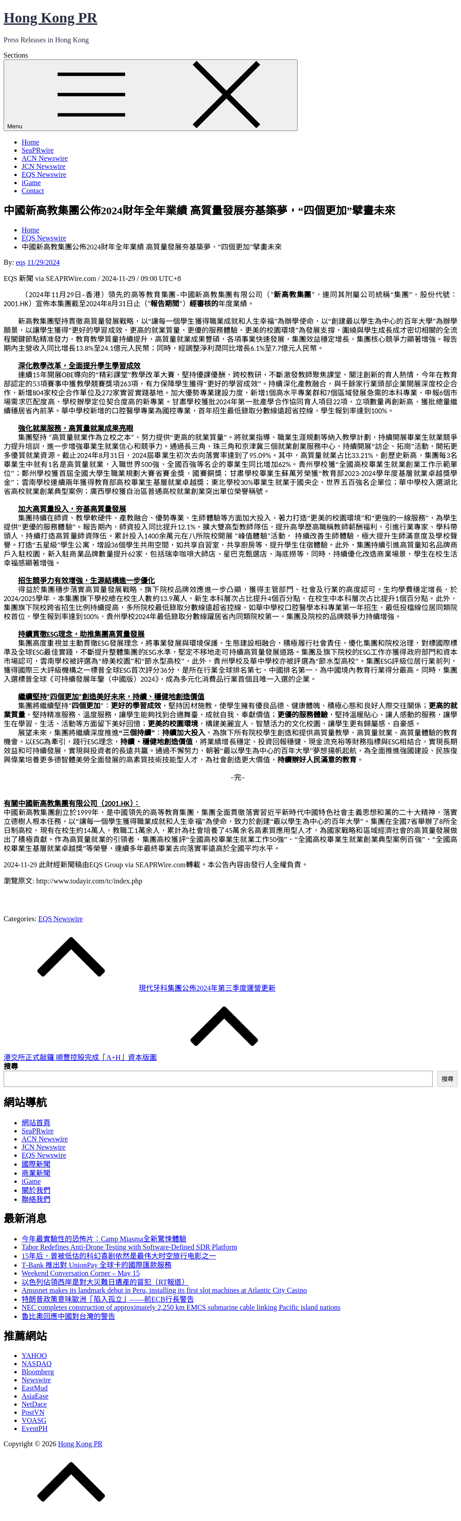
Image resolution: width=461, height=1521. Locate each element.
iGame (31, 182)
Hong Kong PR (50, 17)
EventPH (35, 1428)
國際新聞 (36, 1164)
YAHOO (34, 1355)
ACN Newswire (45, 158)
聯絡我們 (36, 1199)
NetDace (34, 1404)
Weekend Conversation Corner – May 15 (81, 1273)
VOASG (34, 1420)
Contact (33, 191)
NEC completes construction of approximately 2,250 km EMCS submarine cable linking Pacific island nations (181, 1307)
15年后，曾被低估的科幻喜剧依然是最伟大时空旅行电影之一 (119, 1256)
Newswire (36, 1380)
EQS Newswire (44, 174)
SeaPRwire (38, 150)
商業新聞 (36, 1173)
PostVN (33, 1412)
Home (30, 142)
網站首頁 (36, 1123)
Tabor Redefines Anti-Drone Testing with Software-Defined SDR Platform (129, 1247)
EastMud (35, 1388)
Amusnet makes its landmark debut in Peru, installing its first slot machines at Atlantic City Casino (164, 1290)
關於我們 (36, 1190)
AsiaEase (35, 1396)
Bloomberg (38, 1372)
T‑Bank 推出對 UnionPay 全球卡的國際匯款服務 (97, 1265)
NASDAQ (37, 1363)
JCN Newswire (43, 166)
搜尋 (11, 1066)
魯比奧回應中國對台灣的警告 (68, 1316)
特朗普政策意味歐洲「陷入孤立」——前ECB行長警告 (108, 1299)
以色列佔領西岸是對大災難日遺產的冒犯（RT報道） (105, 1282)
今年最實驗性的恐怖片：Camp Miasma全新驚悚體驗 (104, 1239)
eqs (20, 262)
